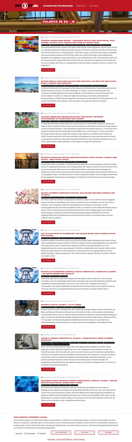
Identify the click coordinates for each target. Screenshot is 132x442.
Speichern (84, 432)
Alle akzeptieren (61, 432)
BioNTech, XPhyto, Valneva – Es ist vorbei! (61, 305)
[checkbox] (14, 433)
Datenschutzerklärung (64, 439)
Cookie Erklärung (79, 439)
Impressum (51, 439)
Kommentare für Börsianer (58, 6)
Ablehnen (108, 432)
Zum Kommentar (48, 70)
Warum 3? (81, 6)
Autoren (93, 6)
